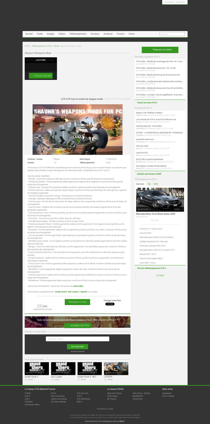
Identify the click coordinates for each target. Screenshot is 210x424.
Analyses (108, 33)
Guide (40, 33)
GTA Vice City (82, 393)
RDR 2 (79, 402)
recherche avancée (77, 351)
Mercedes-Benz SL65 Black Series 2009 (155, 214)
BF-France (111, 399)
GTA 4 (53, 393)
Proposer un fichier (160, 49)
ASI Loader (56, 376)
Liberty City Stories (59, 399)
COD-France (112, 396)
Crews (132, 33)
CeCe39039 (140, 129)
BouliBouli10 (141, 162)
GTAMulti (29, 402)
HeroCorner (138, 399)
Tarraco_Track (141, 115)
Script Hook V (31, 376)
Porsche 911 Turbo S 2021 (151, 229)
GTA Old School (83, 399)
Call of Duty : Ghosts (141, 393)
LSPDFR (108, 376)
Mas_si (138, 148)
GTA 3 (79, 396)
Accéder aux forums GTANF (149, 174)
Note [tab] (156, 184)
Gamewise (166, 393)
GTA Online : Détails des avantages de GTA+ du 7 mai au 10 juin (160, 61)
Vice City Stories (58, 396)
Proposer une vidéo (40, 76)
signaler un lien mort (77, 307)
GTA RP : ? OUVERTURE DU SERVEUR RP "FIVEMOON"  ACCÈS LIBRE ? (160, 133)
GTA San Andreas (58, 402)
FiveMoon (140, 135)
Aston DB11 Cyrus (148, 263)
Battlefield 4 (138, 396)
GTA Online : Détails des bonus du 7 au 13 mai (156, 68)
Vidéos (61, 33)
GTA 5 (27, 399)
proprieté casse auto (145, 139)
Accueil (29, 33)
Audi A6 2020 (145, 233)
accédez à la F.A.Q (77, 325)
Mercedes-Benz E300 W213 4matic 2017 (157, 250)
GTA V (27, 46)
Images (50, 33)
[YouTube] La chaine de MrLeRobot (151, 166)
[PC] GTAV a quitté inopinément (149, 159)
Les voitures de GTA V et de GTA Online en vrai (156, 119)
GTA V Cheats (168, 396)
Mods (56, 46)
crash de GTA (142, 153)
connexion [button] (180, 2)
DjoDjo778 (140, 169)
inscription (169, 2)
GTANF (160, 275)
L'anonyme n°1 (141, 142)
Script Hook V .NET (87, 376)
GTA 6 (27, 396)
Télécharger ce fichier (77, 302)
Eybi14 (138, 122)
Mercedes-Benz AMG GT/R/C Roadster (156, 237)
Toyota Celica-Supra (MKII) (151, 258)
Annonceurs (101, 409)
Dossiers (95, 33)
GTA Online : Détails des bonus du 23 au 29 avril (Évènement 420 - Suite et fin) (160, 88)
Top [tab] (149, 184)
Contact (110, 409)
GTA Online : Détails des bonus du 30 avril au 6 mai (158, 75)
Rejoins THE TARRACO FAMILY (149, 113)
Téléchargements (77, 33)
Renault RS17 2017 (148, 254)
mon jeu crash (142, 146)
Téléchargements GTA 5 (42, 46)
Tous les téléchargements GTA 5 (151, 268)
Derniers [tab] (140, 184)
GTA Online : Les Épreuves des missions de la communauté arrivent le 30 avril (160, 81)
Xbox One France (114, 393)
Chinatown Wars (32, 404)
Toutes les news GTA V (147, 102)
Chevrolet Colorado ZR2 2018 (152, 246)
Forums (120, 33)
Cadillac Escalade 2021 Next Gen (154, 241)
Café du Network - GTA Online (149, 126)
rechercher (77, 347)
